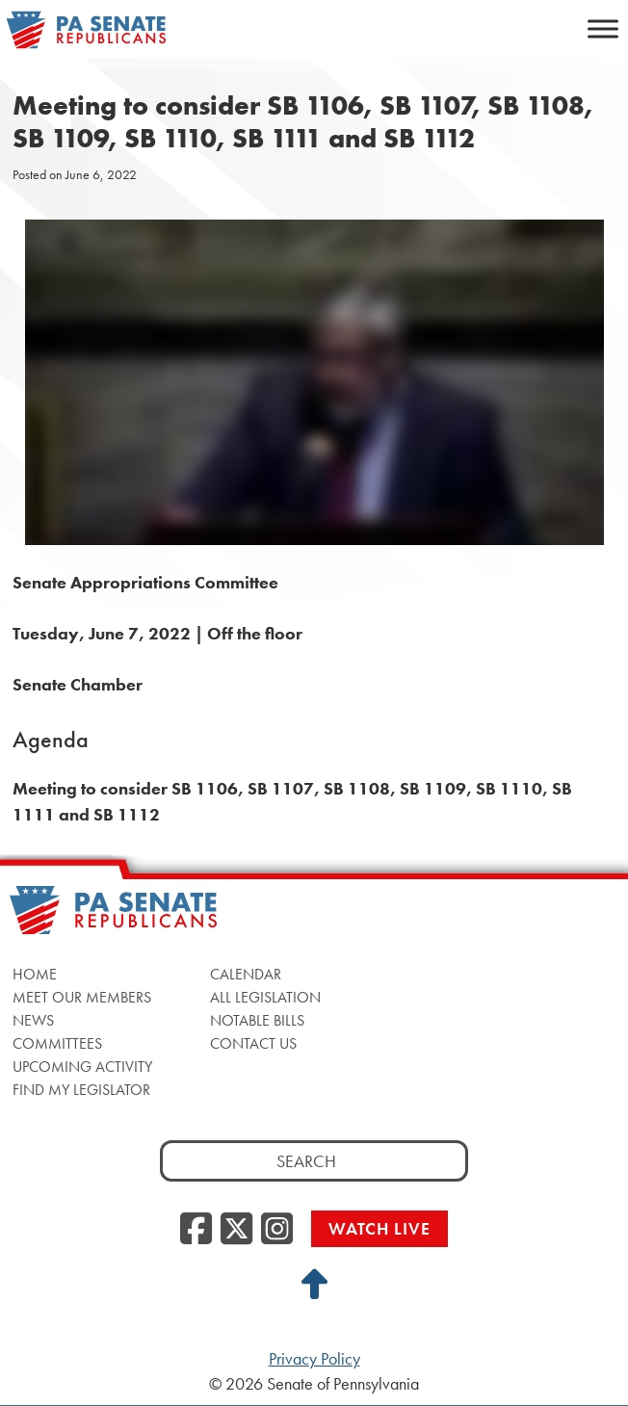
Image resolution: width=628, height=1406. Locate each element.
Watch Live (379, 1228)
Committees (57, 1043)
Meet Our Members (82, 997)
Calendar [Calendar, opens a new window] (245, 974)
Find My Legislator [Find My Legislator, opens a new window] (81, 1090)
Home (35, 974)
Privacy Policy (314, 1358)
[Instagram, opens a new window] (277, 1230)
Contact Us (253, 1043)
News (33, 1020)
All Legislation (265, 997)
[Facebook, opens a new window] (196, 1230)
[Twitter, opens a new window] (236, 1230)
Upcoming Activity (82, 1066)
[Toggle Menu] (603, 28)
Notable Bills (257, 1020)
